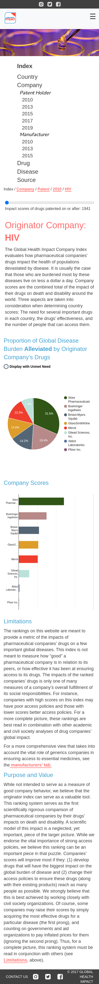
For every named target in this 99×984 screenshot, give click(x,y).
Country (27, 76)
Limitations (15, 960)
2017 (27, 120)
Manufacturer (34, 134)
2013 (27, 106)
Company (29, 85)
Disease (27, 171)
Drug (23, 163)
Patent (44, 189)
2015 (27, 113)
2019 (27, 127)
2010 (27, 99)
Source (26, 180)
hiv (68, 189)
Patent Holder (35, 92)
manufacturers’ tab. (31, 765)
